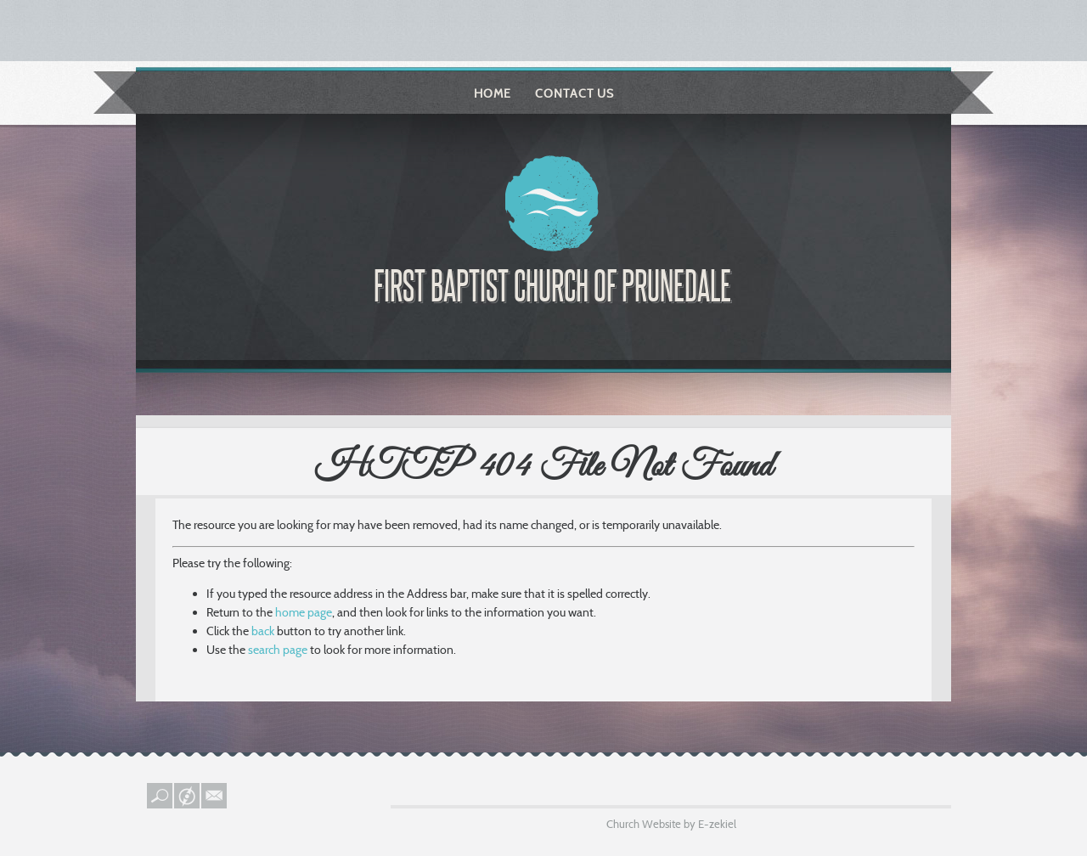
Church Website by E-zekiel (671, 824)
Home (492, 93)
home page (303, 612)
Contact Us (574, 93)
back (262, 631)
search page (277, 649)
